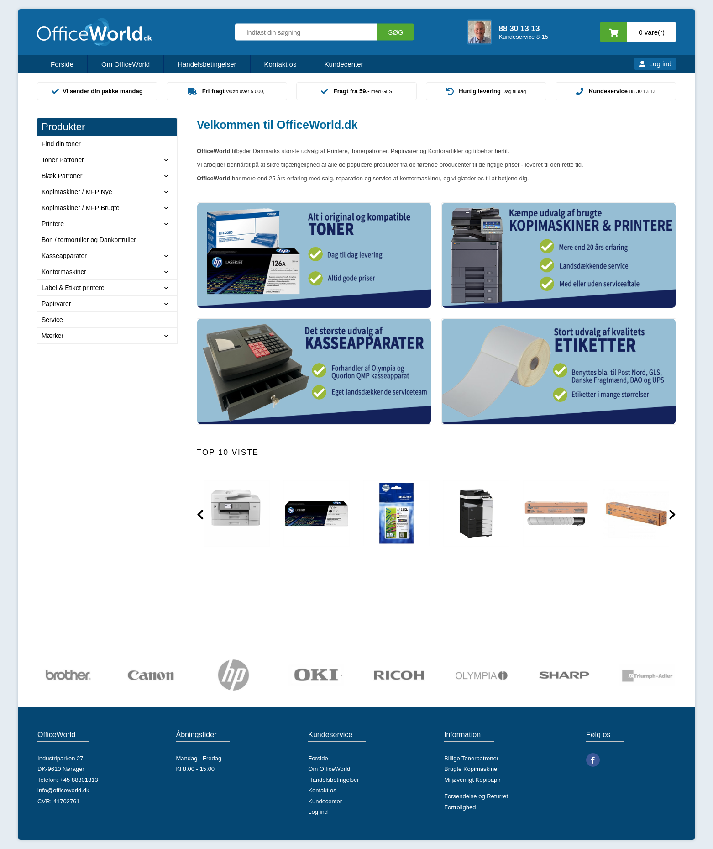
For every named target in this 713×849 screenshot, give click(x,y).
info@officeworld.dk (63, 790)
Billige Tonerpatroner (471, 758)
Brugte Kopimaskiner (471, 768)
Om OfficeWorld (125, 64)
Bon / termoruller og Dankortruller (89, 239)
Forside (62, 64)
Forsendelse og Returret (476, 796)
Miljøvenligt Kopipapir (472, 779)
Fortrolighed (460, 807)
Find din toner (61, 144)
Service (52, 319)
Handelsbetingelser (207, 64)
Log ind (660, 64)
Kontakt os (280, 64)
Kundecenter (343, 64)
